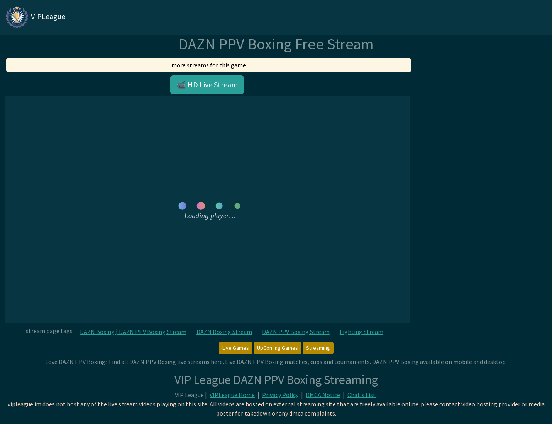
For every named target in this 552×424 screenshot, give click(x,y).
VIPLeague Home (232, 395)
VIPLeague (35, 17)
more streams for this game (208, 65)
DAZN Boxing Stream (224, 331)
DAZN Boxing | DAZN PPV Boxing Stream (133, 331)
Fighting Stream (361, 331)
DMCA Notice (323, 395)
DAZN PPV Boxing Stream (296, 331)
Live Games (235, 347)
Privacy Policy (280, 395)
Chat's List (361, 395)
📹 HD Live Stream (207, 84)
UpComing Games (277, 347)
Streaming (318, 347)
